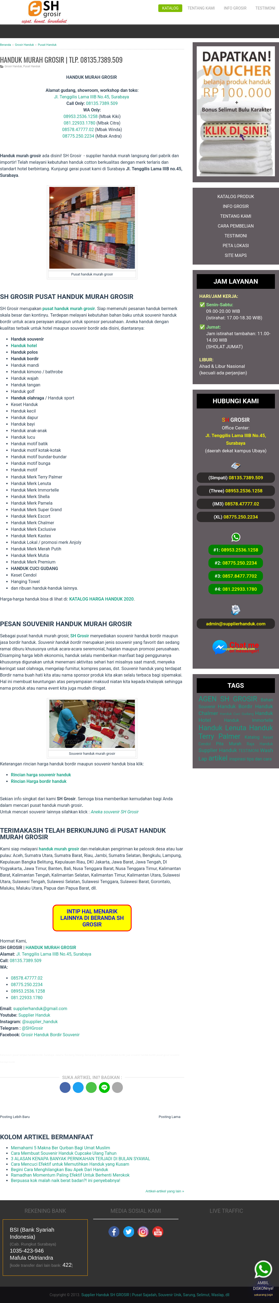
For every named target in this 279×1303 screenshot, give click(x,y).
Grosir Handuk (13, 66)
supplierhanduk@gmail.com (40, 1008)
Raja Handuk (260, 744)
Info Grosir (235, 8)
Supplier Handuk (34, 1015)
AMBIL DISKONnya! (264, 1286)
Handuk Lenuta (223, 728)
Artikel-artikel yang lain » (164, 1191)
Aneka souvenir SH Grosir (115, 811)
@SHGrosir (32, 1028)
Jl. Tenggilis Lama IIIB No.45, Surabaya (91, 96)
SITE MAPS (236, 255)
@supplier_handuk (40, 1021)
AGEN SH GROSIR (228, 699)
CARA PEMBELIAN (236, 226)
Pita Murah (228, 743)
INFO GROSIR (236, 206)
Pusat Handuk (31, 66)
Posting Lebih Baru (15, 1117)
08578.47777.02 (78, 129)
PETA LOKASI (236, 245)
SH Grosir (79, 635)
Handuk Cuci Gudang (237, 714)
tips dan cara (259, 759)
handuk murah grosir (59, 849)
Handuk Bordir (235, 706)
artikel (218, 758)
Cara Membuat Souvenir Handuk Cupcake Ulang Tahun (64, 1153)
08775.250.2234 (78, 136)
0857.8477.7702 (240, 576)
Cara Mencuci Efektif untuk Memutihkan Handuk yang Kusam (70, 1164)
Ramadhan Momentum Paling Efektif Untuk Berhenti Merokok (70, 1175)
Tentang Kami (201, 8)
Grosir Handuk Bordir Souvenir (50, 1034)
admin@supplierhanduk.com (235, 623)
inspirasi (237, 759)
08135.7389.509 (102, 103)
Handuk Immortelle (248, 720)
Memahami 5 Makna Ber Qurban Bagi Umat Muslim (60, 1147)
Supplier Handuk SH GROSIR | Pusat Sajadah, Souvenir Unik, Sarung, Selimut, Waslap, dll (155, 1295)
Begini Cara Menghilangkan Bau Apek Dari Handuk (59, 1169)
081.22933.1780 (79, 123)
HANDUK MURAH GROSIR (51, 947)
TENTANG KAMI (235, 216)
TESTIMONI (236, 235)
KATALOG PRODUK (235, 196)
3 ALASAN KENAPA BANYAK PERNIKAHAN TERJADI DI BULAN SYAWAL (80, 1158)
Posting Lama (169, 1117)
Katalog (170, 8)
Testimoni (265, 8)
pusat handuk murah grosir (69, 308)
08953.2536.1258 (80, 116)
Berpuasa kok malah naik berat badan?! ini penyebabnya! (65, 1180)
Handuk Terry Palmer (236, 732)
